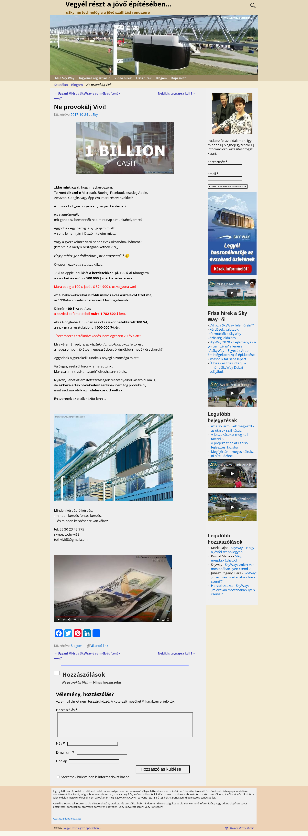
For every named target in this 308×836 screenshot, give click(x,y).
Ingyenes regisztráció (94, 78)
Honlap (61, 765)
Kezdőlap (61, 84)
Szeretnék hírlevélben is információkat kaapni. (93, 781)
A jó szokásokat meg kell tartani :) (229, 436)
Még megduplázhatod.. (226, 558)
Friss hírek (143, 78)
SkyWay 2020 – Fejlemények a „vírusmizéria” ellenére (232, 344)
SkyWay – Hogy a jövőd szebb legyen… (232, 549)
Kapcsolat (178, 78)
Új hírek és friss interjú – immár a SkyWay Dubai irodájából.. (227, 367)
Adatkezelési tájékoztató (67, 823)
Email (213, 174)
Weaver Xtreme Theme (242, 832)
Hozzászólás (67, 709)
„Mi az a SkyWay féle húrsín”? (231, 325)
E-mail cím (65, 757)
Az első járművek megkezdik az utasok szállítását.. (232, 428)
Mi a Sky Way (64, 78)
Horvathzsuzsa (222, 585)
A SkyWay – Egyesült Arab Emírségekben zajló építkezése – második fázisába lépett (231, 354)
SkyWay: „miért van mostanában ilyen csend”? (232, 566)
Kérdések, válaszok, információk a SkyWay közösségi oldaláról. (224, 333)
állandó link (99, 645)
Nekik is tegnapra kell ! (177, 93)
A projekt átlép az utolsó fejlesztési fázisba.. (229, 445)
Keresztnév (217, 162)
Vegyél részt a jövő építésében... (82, 832)
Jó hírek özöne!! (222, 455)
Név (61, 748)
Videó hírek (123, 78)
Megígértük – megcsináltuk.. (232, 451)
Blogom (161, 78)
